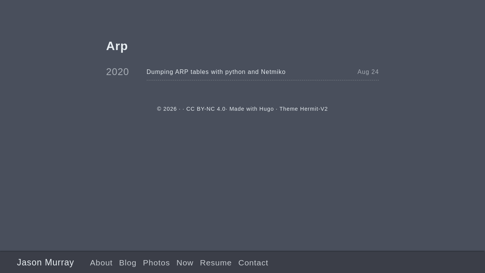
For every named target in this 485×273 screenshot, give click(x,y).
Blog (127, 262)
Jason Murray (45, 262)
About (101, 262)
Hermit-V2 (314, 109)
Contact (253, 262)
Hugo (267, 109)
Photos (156, 262)
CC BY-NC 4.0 (206, 109)
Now (185, 262)
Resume (216, 262)
